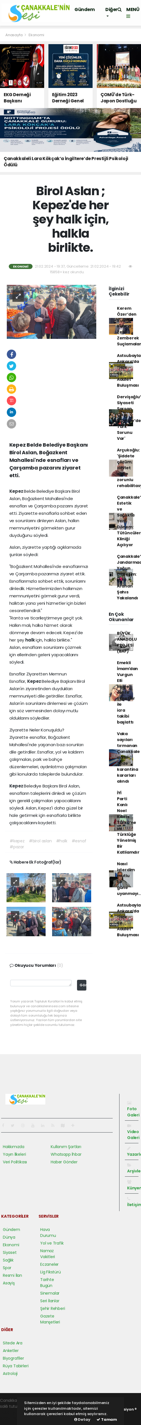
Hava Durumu (48, 1232)
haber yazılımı (13, 1412)
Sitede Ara (12, 1343)
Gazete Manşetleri (50, 1319)
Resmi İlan (12, 1275)
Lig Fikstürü (50, 1272)
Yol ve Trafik (52, 1243)
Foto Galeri (133, 1109)
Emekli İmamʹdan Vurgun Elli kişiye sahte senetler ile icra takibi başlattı (127, 692)
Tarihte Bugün (47, 1282)
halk (30, 640)
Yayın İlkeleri (14, 1154)
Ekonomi (36, 35)
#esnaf (79, 841)
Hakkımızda (13, 1147)
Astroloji (10, 1373)
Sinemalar (49, 1293)
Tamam (107, 1419)
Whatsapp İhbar (66, 1154)
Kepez (16, 491)
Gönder (83, 985)
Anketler (10, 1350)
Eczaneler (49, 1264)
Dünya (9, 1237)
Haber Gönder (64, 1162)
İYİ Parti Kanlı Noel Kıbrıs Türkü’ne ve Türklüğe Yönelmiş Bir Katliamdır (128, 822)
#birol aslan (40, 841)
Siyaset (10, 1252)
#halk (61, 841)
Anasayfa (14, 35)
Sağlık (8, 1260)
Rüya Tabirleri (15, 1366)
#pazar (17, 847)
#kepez (17, 841)
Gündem (84, 9)
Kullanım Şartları (66, 1147)
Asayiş (9, 1283)
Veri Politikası (15, 1162)
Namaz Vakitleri (47, 1254)
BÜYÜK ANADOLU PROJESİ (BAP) (127, 642)
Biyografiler (13, 1358)
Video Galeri (133, 1132)
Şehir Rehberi (52, 1308)
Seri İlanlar (49, 1301)
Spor (7, 1268)
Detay (82, 1419)
